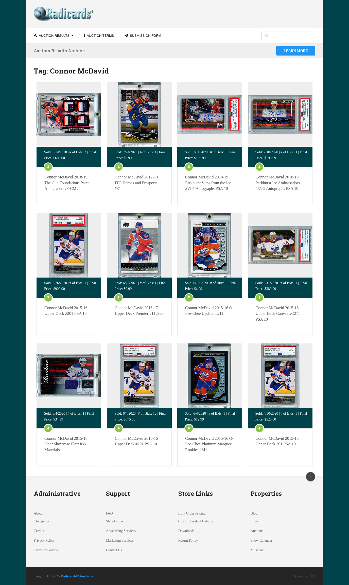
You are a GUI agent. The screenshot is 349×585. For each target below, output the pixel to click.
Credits (39, 531)
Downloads (186, 531)
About (38, 513)
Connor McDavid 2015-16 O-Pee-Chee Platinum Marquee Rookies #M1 (209, 444)
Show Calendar (261, 540)
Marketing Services (120, 540)
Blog (254, 513)
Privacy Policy (44, 540)
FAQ (109, 513)
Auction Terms (99, 36)
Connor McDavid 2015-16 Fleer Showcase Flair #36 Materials (66, 444)
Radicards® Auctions (77, 576)
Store (254, 521)
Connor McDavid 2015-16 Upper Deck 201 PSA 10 (277, 441)
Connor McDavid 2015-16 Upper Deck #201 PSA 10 (66, 311)
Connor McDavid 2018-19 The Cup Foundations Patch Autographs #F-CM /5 (67, 183)
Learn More (296, 51)
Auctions (257, 531)
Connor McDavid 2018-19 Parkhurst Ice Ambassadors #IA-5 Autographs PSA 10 (278, 183)
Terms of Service (46, 550)
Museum (257, 550)
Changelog (41, 521)
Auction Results (51, 36)
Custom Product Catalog (195, 521)
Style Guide (114, 521)
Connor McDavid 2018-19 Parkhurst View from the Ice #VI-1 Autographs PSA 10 (208, 183)
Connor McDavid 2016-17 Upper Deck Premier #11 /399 (139, 311)
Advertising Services (121, 531)
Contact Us (114, 550)
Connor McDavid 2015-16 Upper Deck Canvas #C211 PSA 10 (278, 313)
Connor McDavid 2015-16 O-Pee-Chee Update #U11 (209, 311)
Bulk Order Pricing (191, 513)
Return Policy (188, 540)
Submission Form (143, 36)
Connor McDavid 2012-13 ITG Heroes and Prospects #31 (136, 183)
